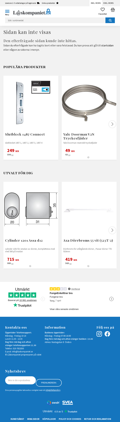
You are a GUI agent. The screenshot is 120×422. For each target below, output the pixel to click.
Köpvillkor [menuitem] (49, 419)
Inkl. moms (96, 3)
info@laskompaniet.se (22, 351)
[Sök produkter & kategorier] (60, 20)
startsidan (107, 45)
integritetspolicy (53, 390)
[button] (8, 12)
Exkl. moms (108, 3)
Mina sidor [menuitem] (33, 419)
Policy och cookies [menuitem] (70, 419)
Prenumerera (48, 382)
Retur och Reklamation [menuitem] (97, 419)
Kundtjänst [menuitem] (17, 419)
